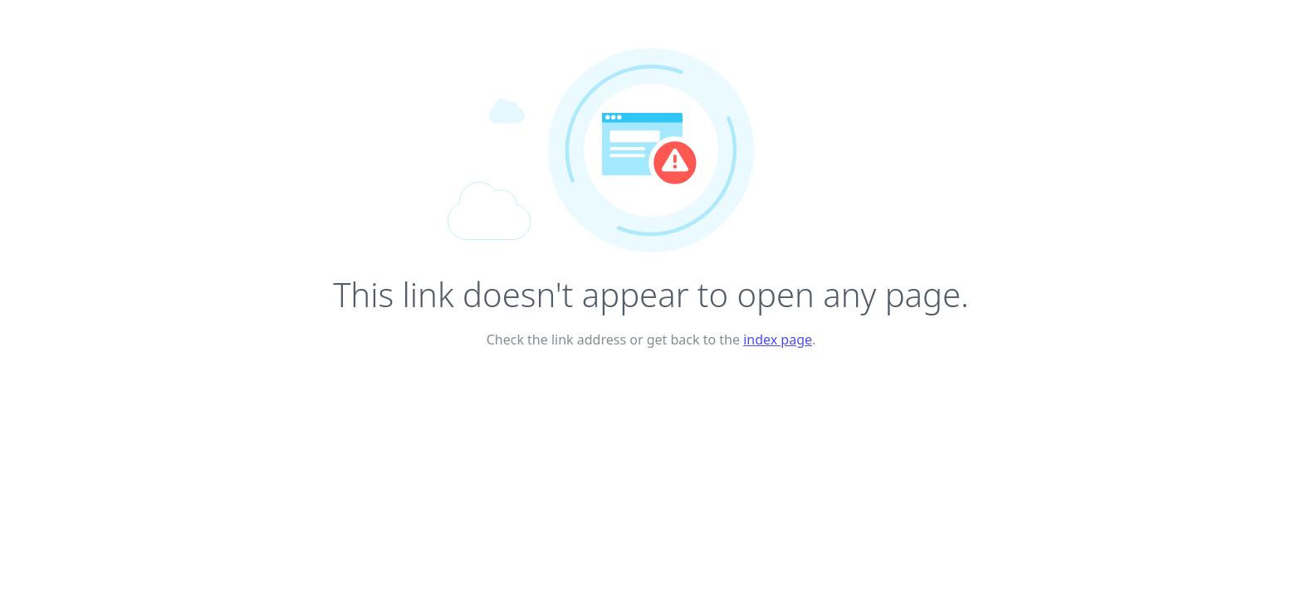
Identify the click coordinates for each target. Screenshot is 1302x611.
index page (777, 339)
